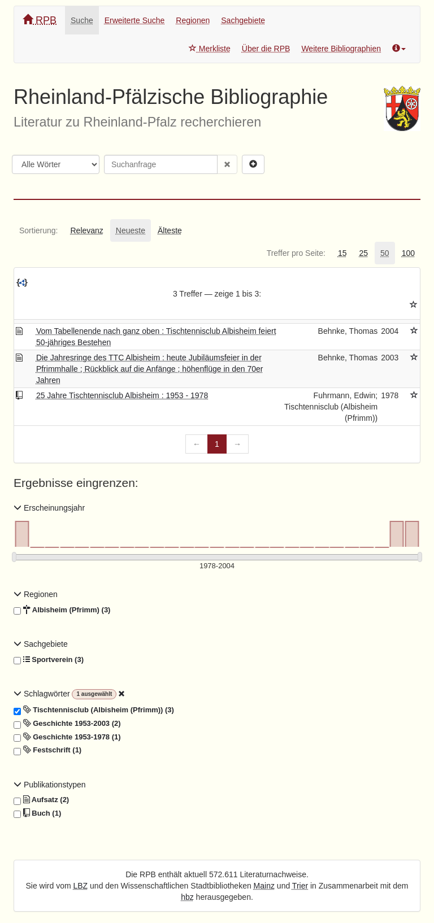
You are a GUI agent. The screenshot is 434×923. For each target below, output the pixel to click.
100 (408, 253)
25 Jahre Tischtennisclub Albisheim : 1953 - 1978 (122, 395)
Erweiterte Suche (135, 20)
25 (363, 253)
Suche (82, 20)
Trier (300, 885)
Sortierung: (38, 230)
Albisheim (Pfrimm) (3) (62, 610)
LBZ (80, 885)
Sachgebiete (243, 20)
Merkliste (210, 48)
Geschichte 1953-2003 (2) (67, 724)
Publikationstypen (50, 784)
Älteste (170, 230)
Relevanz (86, 230)
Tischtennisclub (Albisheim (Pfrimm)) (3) (94, 710)
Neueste (130, 230)
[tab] (38, 230)
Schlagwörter (43, 693)
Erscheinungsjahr (49, 507)
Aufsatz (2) (41, 800)
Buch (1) (37, 813)
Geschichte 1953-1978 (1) (67, 737)
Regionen (193, 20)
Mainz (264, 885)
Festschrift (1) (47, 750)
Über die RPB (266, 48)
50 (384, 253)
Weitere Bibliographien (341, 48)
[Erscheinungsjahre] (217, 566)
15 (342, 253)
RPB (40, 20)
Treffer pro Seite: (296, 253)
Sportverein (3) (49, 660)
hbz (187, 897)
